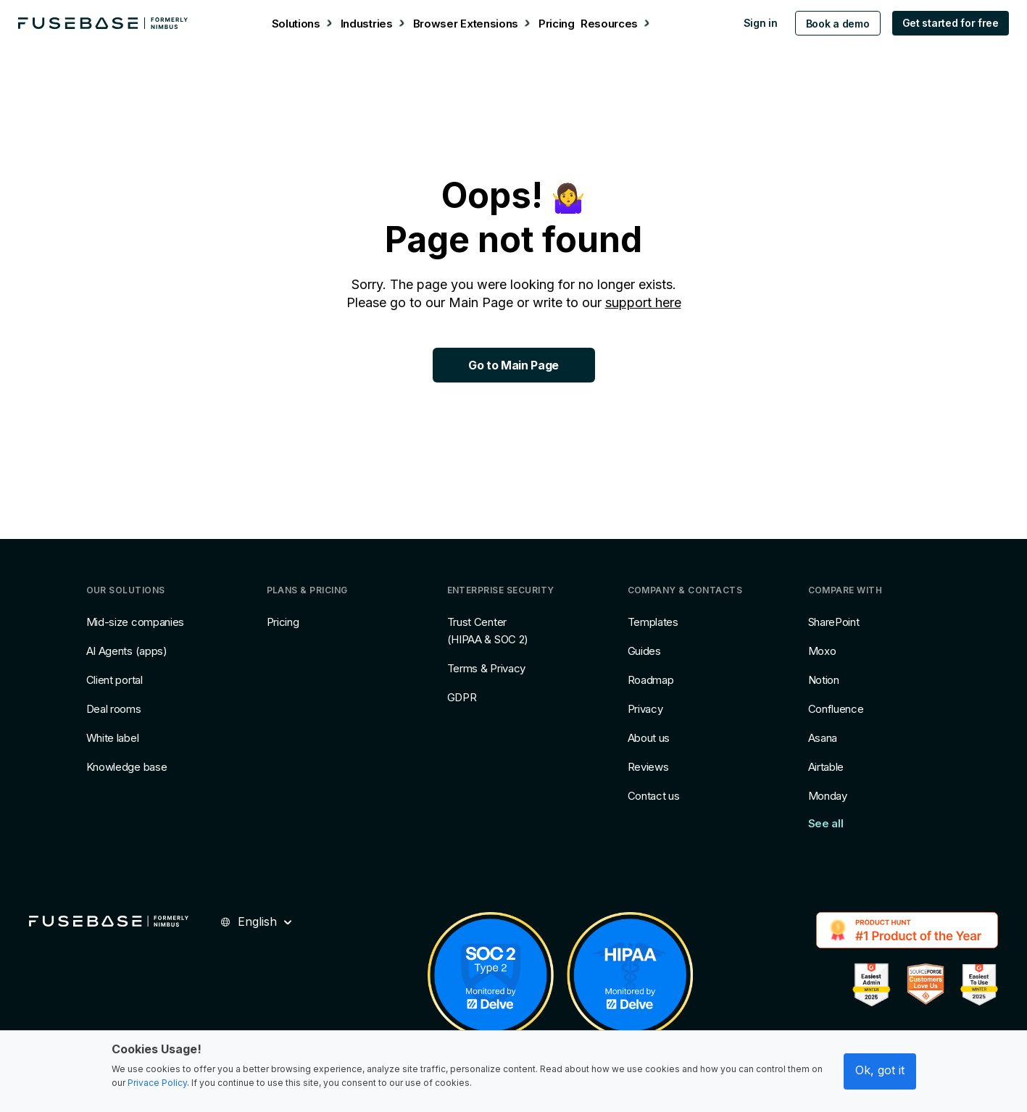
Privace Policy (157, 1082)
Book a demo (829, 23)
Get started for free (942, 23)
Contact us (654, 796)
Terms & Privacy (486, 668)
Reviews (648, 767)
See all (826, 823)
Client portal (114, 680)
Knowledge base (126, 767)
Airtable (826, 767)
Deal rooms (113, 709)
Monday (827, 796)
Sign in (752, 23)
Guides (644, 651)
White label (112, 738)
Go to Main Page (513, 365)
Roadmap (651, 680)
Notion (823, 680)
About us (649, 738)
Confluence (836, 709)
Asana (823, 738)
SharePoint (834, 622)
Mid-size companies (135, 622)
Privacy (645, 709)
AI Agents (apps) (126, 651)
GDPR (462, 697)
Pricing (283, 622)
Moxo (822, 651)
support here (643, 302)
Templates (653, 622)
